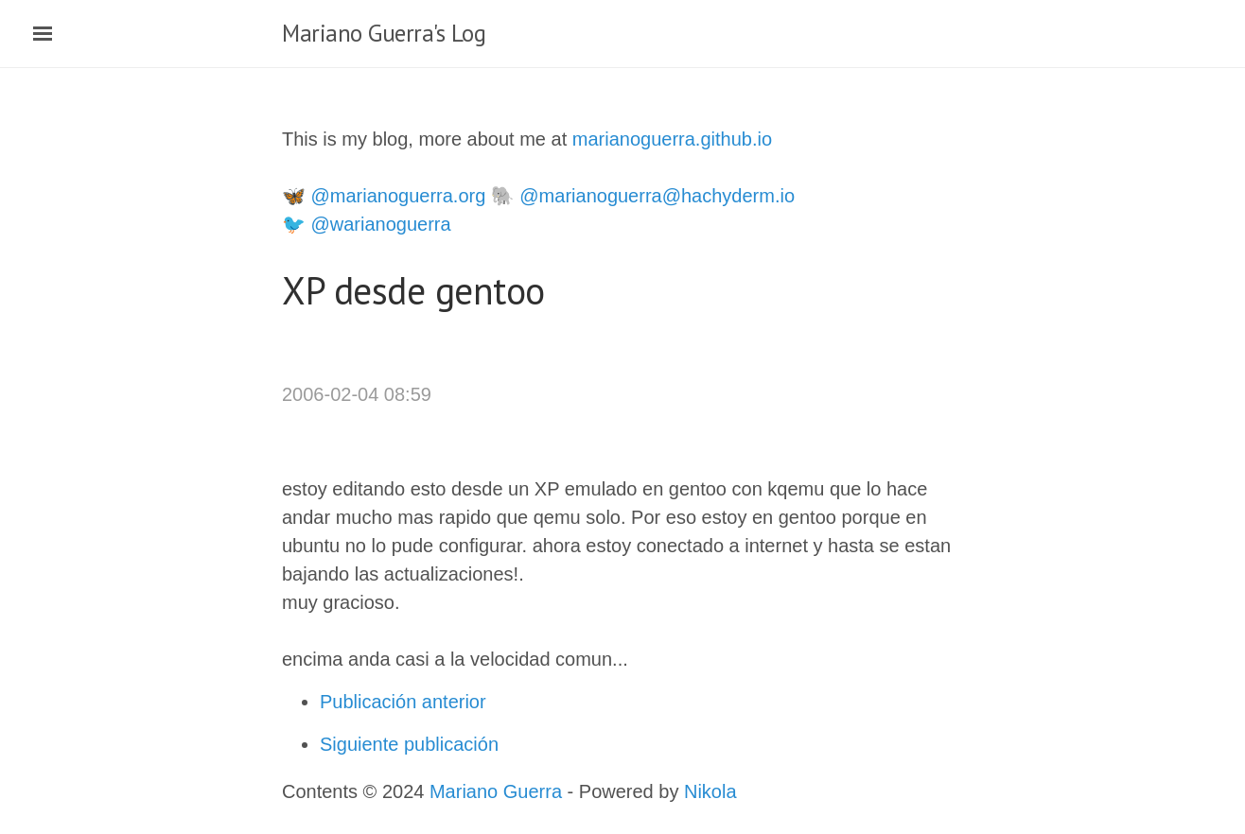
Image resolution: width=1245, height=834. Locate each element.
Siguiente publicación (409, 744)
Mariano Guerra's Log (383, 33)
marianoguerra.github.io (672, 139)
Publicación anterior (403, 701)
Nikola (710, 791)
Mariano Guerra (496, 791)
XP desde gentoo (413, 290)
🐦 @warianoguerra (366, 224)
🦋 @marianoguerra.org (383, 195)
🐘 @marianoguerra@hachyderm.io (643, 195)
